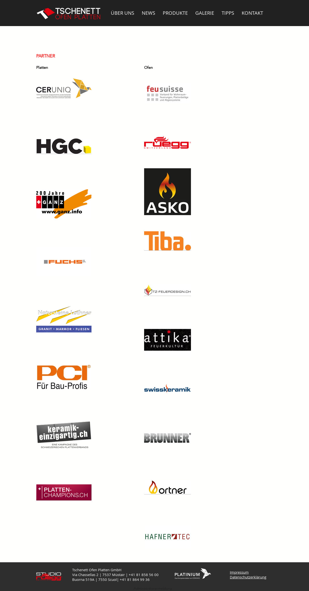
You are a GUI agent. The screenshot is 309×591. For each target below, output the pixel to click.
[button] (122, 13)
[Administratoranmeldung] (153, 588)
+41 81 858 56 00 (144, 574)
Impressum (239, 572)
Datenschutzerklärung (248, 577)
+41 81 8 (127, 579)
